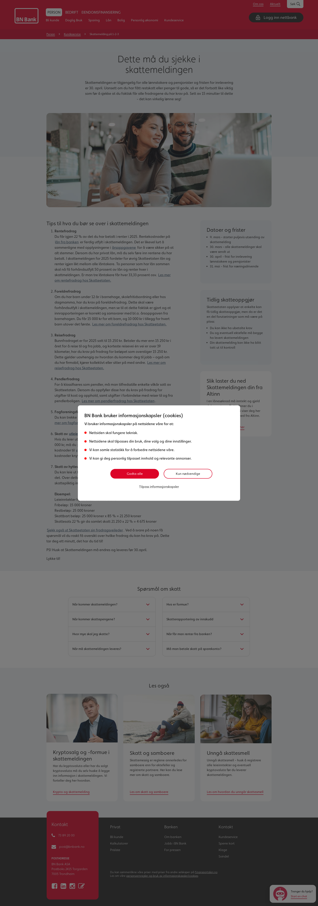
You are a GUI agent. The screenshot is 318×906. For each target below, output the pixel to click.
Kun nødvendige (190, 474)
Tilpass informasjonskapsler (159, 486)
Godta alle (135, 474)
